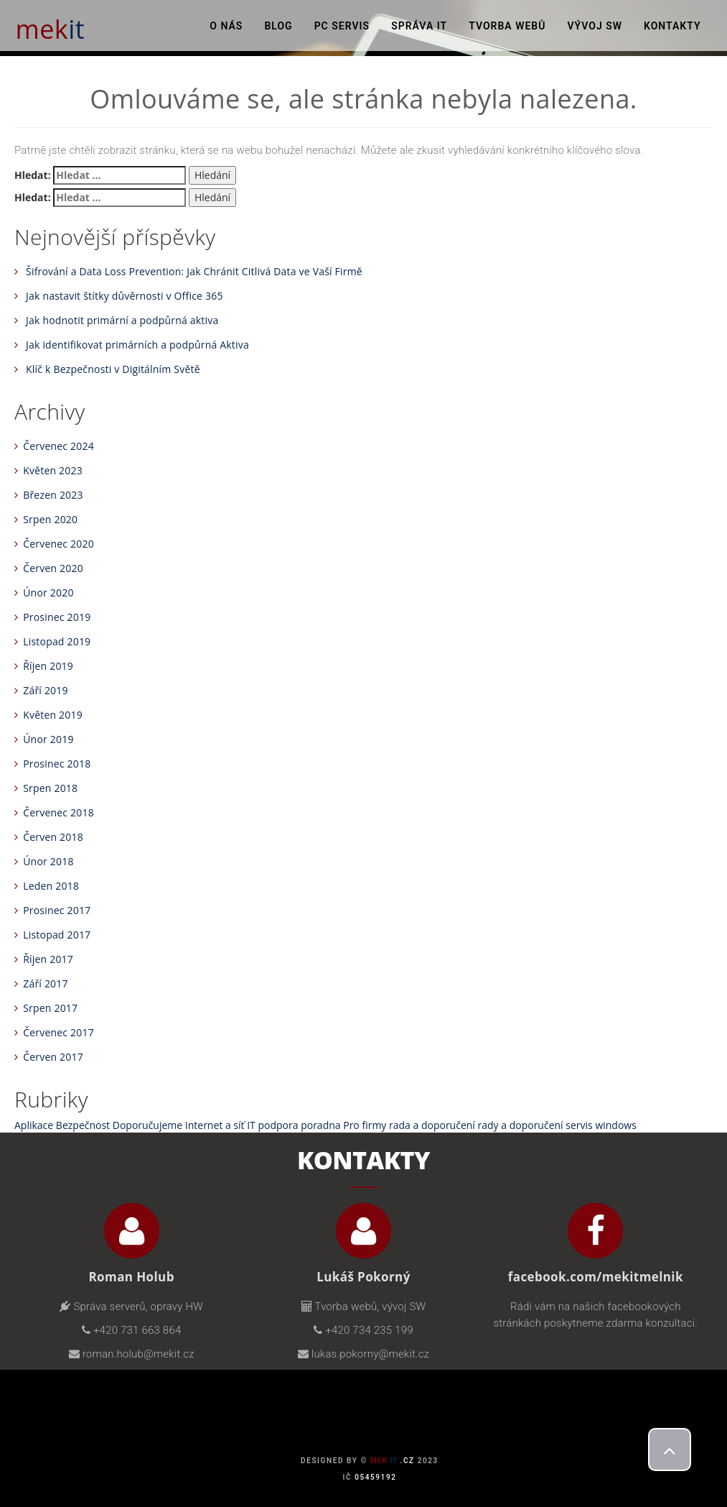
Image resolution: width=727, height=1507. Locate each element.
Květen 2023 (53, 470)
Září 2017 (45, 983)
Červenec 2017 (58, 1032)
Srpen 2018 (50, 788)
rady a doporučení (520, 1125)
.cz (392, 1461)
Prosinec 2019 (56, 617)
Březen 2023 (53, 495)
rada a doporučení (432, 1125)
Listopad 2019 (56, 641)
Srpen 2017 (50, 1008)
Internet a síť (215, 1125)
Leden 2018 (51, 886)
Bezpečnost (83, 1125)
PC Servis (342, 28)
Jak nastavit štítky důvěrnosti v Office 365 (124, 296)
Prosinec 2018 (56, 763)
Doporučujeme (147, 1125)
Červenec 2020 (58, 543)
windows (615, 1125)
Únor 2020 (48, 592)
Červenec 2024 (58, 446)
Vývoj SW (594, 28)
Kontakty (672, 28)
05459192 (375, 1477)
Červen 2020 (53, 568)
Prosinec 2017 (56, 910)
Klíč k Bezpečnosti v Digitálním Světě (113, 369)
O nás (226, 28)
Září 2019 (45, 690)
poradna (320, 1125)
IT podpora (272, 1125)
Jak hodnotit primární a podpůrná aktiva (122, 320)
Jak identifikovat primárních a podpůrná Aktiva (137, 344)
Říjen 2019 (48, 666)
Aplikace (33, 1125)
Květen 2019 (53, 715)
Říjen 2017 (48, 959)
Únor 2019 (48, 739)
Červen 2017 (53, 1057)
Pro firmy (364, 1125)
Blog (278, 28)
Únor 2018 (48, 861)
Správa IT (419, 28)
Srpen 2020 (50, 519)
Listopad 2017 (56, 934)
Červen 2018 (53, 837)
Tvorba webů (507, 28)
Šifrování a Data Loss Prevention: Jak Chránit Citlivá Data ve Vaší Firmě (194, 271)
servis (579, 1125)
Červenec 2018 (58, 812)
